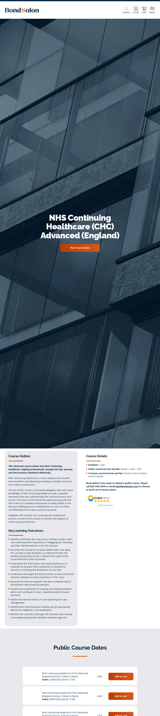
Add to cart (121, 676)
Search (126, 10)
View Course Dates (80, 248)
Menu (152, 10)
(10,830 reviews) (105, 505)
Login (136, 10)
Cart (144, 10)
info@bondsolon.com (127, 486)
